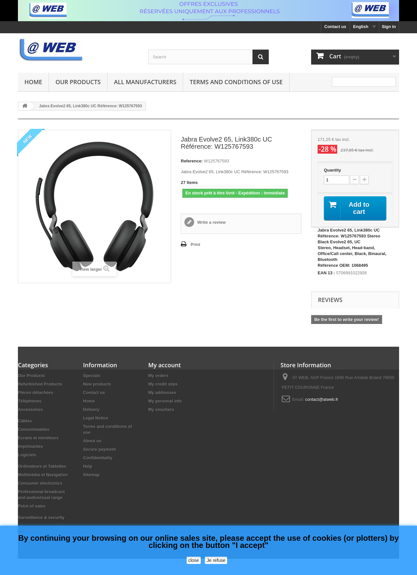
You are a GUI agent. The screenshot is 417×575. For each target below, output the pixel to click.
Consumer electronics (40, 483)
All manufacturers (145, 82)
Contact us (335, 26)
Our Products (77, 82)
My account (164, 365)
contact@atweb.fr (321, 399)
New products (97, 384)
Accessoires (30, 409)
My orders (158, 375)
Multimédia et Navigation (43, 474)
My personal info (165, 401)
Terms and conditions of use (236, 82)
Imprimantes (30, 446)
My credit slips (163, 384)
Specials (91, 375)
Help (87, 466)
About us (92, 440)
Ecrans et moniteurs (38, 437)
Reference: (192, 161)
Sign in (389, 26)
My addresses (162, 392)
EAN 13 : (326, 272)
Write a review (211, 222)
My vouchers (161, 409)
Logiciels (27, 454)
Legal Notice (95, 418)
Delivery (91, 409)
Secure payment (99, 449)
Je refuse (216, 560)
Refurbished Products (40, 384)
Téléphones (29, 401)
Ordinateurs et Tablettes (42, 466)
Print (195, 244)
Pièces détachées (35, 392)
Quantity (332, 170)
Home (33, 82)
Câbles (25, 420)
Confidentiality (97, 457)
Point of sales (32, 506)
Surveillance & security (41, 517)
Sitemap (91, 474)
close (193, 560)
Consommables (34, 429)
